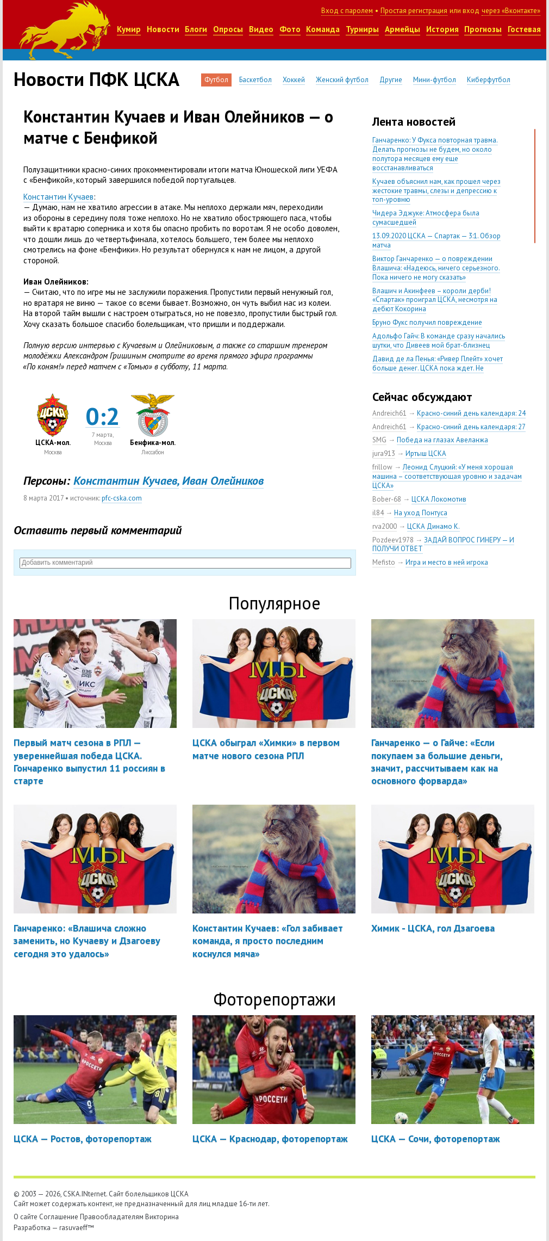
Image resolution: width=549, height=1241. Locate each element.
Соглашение (58, 1216)
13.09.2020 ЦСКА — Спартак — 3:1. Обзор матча (436, 240)
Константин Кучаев (58, 197)
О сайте (26, 1216)
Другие (390, 79)
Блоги (196, 29)
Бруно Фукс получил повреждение (427, 322)
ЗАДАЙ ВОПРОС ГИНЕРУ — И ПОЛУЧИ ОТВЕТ (443, 544)
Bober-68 (386, 499)
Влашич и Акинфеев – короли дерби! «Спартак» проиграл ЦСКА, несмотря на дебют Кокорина (434, 300)
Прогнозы (483, 29)
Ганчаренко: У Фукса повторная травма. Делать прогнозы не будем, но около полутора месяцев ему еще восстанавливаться (435, 153)
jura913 (383, 453)
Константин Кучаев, (126, 480)
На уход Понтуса (420, 512)
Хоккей (294, 79)
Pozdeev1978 (393, 540)
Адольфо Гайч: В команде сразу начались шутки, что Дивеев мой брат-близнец (438, 340)
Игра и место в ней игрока (446, 562)
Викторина (162, 1216)
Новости (163, 29)
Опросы (228, 29)
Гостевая (524, 29)
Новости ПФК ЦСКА (96, 78)
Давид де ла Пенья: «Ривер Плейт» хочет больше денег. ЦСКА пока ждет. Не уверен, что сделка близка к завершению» (439, 368)
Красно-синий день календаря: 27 (471, 426)
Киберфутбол (488, 79)
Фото (290, 29)
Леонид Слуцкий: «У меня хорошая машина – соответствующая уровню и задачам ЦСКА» (447, 476)
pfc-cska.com (122, 498)
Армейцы (402, 29)
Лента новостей (414, 121)
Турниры (362, 29)
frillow (382, 467)
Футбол (216, 79)
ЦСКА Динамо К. (433, 526)
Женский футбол (342, 79)
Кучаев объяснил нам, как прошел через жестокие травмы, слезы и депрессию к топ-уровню (436, 191)
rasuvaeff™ (76, 1227)
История (442, 29)
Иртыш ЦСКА (425, 453)
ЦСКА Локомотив (438, 499)
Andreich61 (389, 413)
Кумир (129, 29)
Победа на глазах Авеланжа (442, 439)
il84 (378, 512)
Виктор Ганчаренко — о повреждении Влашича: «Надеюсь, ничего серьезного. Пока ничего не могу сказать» (436, 268)
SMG (379, 439)
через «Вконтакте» (511, 10)
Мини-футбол (434, 79)
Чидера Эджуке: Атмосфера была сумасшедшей (425, 217)
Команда (323, 29)
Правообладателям (112, 1216)
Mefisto (383, 562)
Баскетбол (255, 79)
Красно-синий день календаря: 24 (471, 413)
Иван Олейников (223, 480)
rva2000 (384, 526)
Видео (261, 29)
